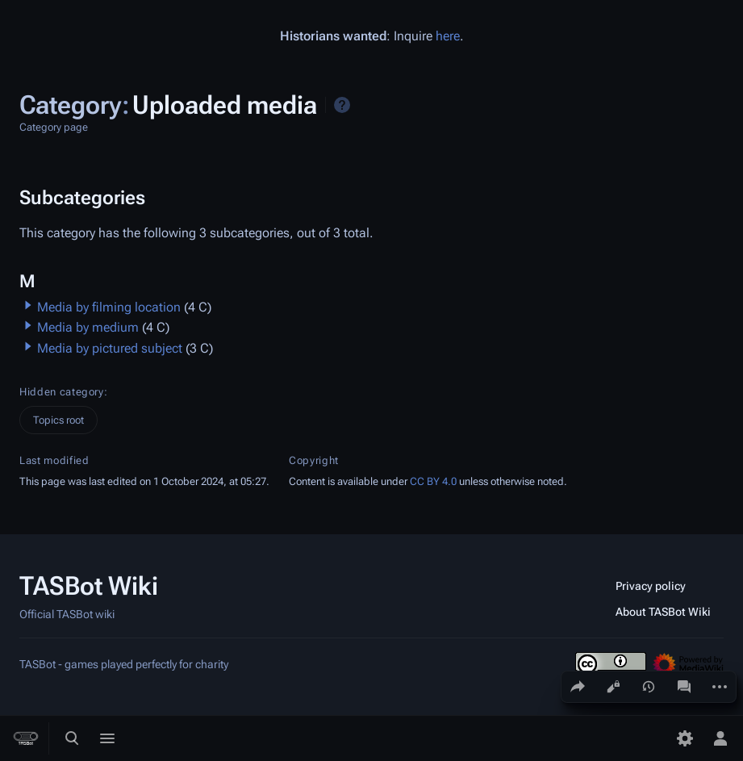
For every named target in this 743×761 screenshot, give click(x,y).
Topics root (58, 420)
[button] (28, 305)
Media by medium (88, 327)
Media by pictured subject (109, 348)
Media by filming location (109, 307)
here (448, 36)
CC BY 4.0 (433, 481)
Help (342, 105)
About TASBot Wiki (663, 611)
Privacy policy (651, 585)
